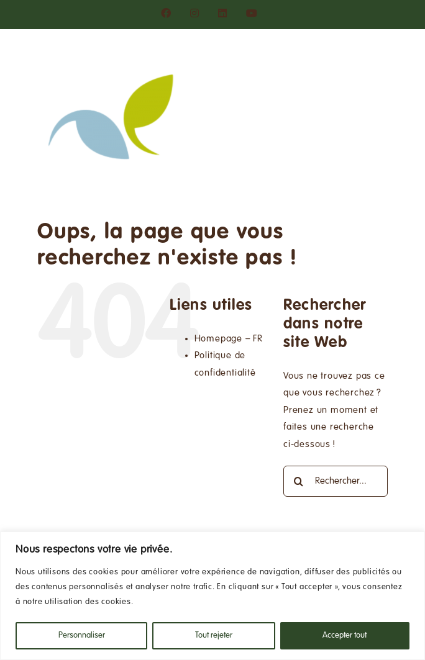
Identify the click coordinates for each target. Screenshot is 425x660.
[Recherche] (298, 481)
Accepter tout (344, 635)
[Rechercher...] (335, 481)
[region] (212, 595)
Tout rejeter (213, 635)
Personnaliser (81, 635)
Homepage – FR (228, 339)
